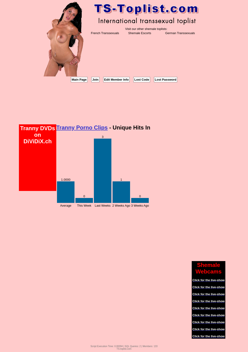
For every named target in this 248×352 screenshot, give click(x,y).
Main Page (79, 79)
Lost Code (141, 79)
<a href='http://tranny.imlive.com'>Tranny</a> (210, 191)
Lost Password (165, 79)
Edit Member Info (116, 79)
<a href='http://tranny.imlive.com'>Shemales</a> (124, 103)
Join (95, 79)
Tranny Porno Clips (82, 127)
